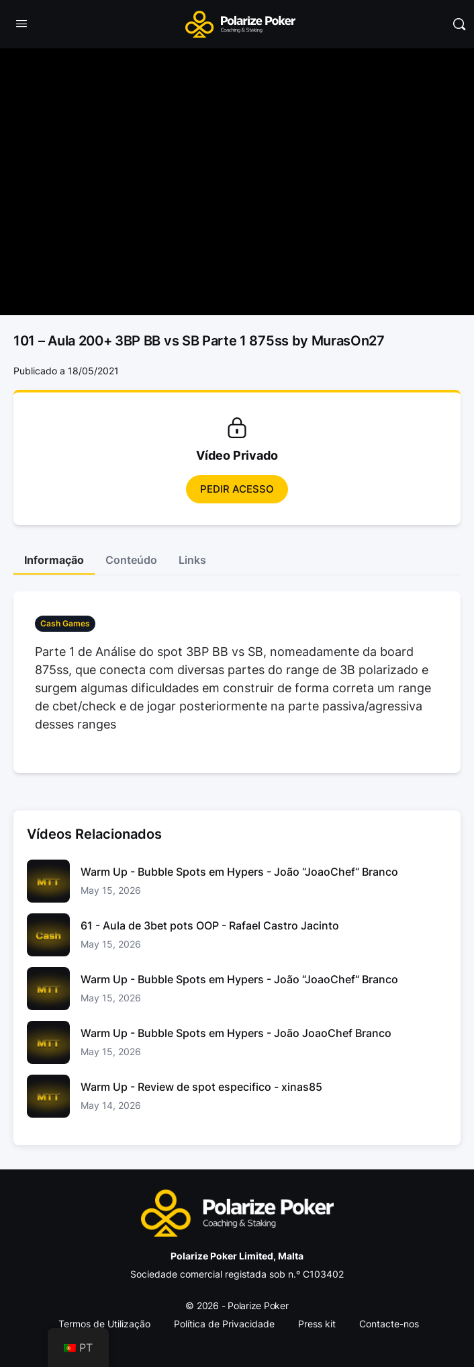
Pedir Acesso (237, 489)
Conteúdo (131, 560)
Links (192, 560)
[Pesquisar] (459, 24)
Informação (54, 560)
